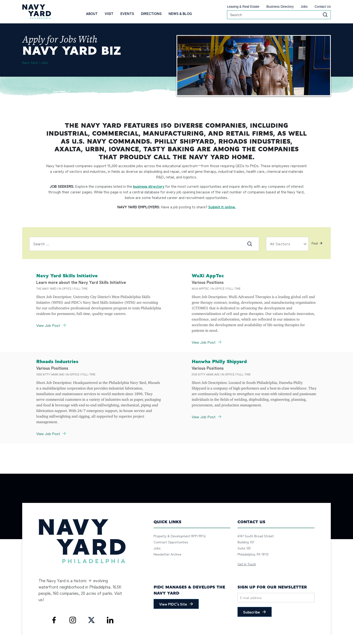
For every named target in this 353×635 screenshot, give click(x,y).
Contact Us (323, 6)
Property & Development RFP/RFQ (179, 536)
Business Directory (280, 6)
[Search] (279, 14)
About (92, 13)
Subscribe (251, 612)
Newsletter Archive (167, 554)
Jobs (304, 6)
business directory (148, 186)
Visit (109, 13)
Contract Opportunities (171, 542)
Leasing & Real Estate (243, 6)
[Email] (276, 597)
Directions (151, 13)
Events (127, 13)
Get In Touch (247, 564)
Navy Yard (29, 62)
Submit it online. (222, 206)
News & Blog (180, 13)
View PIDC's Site (173, 604)
